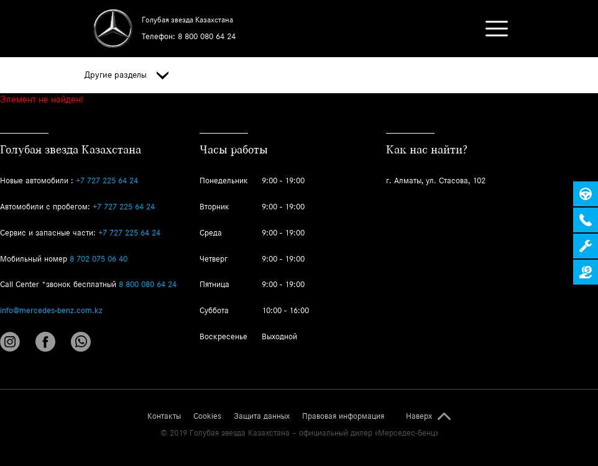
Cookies (207, 416)
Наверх (419, 416)
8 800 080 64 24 (207, 36)
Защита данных (262, 416)
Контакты (164, 416)
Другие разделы (126, 75)
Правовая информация (343, 416)
